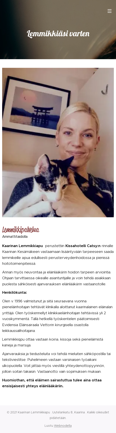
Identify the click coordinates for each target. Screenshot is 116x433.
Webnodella (63, 426)
